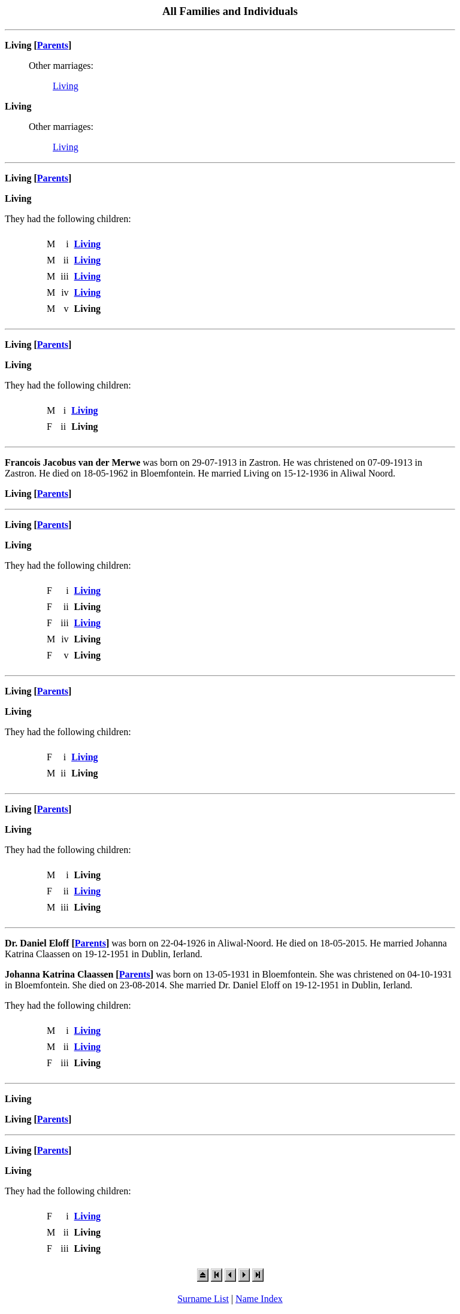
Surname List (203, 1299)
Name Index (259, 1299)
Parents (52, 45)
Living (65, 86)
